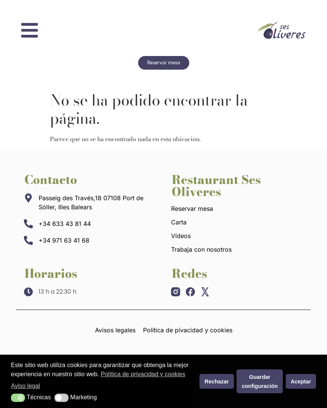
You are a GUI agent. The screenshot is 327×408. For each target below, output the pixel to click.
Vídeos (181, 236)
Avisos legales (115, 330)
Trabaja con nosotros (201, 249)
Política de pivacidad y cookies (187, 330)
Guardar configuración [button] (260, 381)
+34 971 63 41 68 (64, 240)
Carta (179, 222)
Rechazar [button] (217, 381)
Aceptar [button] (301, 381)
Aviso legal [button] (25, 386)
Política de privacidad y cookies (143, 374)
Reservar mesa (192, 208)
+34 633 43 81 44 (65, 223)
